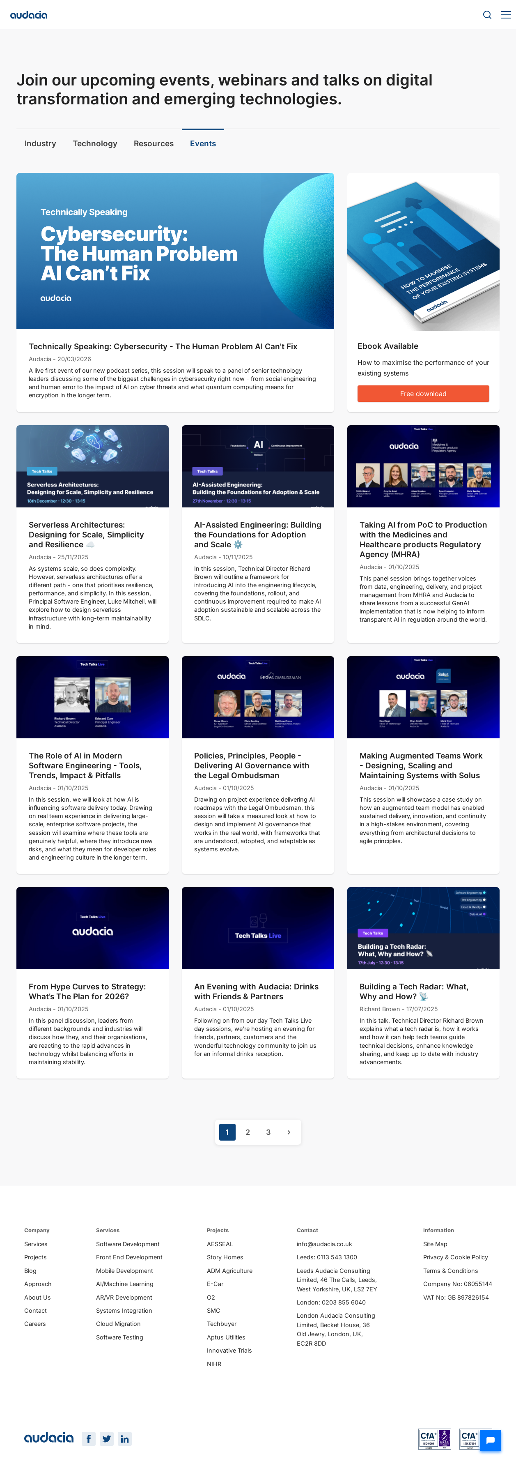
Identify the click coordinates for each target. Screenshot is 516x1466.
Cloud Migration (118, 1323)
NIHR (214, 1363)
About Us (37, 1297)
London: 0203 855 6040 (331, 1302)
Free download (423, 394)
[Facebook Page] (89, 1439)
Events (203, 143)
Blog (30, 1270)
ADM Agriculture (229, 1270)
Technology (95, 143)
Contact (35, 1310)
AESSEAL (220, 1243)
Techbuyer (221, 1323)
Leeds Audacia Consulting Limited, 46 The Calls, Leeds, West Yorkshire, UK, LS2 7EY (337, 1280)
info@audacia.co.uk (324, 1243)
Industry (40, 143)
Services (36, 1243)
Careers (35, 1323)
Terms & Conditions (450, 1270)
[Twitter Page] (107, 1439)
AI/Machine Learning (125, 1283)
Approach (38, 1283)
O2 (211, 1297)
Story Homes (225, 1257)
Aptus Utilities (226, 1337)
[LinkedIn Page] (125, 1439)
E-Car (215, 1283)
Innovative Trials (229, 1350)
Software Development (128, 1243)
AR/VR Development (124, 1297)
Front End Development (129, 1257)
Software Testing (119, 1337)
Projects (35, 1257)
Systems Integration (124, 1310)
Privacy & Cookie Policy (455, 1257)
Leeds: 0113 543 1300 (327, 1257)
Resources (154, 143)
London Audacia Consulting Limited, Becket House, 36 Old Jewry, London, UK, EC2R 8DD (336, 1329)
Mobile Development (124, 1270)
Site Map (435, 1243)
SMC (213, 1310)
